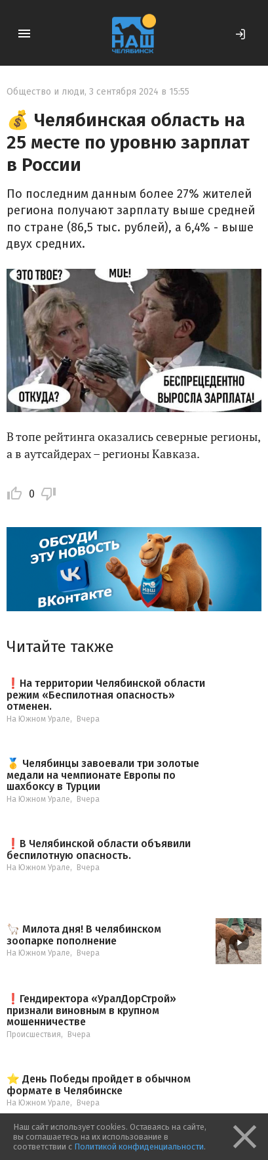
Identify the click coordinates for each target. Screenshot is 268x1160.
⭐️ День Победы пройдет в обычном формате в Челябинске (99, 1084)
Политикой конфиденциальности (139, 1146)
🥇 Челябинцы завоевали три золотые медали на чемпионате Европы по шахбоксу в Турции (103, 775)
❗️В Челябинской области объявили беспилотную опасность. (99, 849)
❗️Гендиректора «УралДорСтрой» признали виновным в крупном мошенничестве (91, 1010)
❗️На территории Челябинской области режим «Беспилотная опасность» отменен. (106, 695)
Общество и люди (46, 92)
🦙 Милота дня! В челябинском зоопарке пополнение (84, 934)
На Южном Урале (38, 719)
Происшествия (34, 1034)
